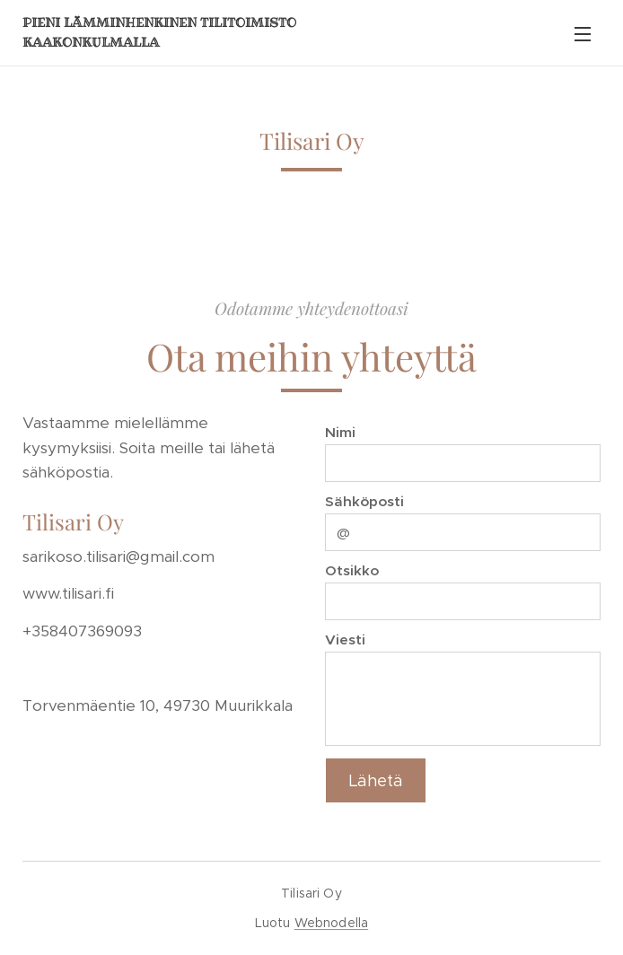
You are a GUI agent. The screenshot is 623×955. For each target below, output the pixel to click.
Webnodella (331, 923)
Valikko (583, 34)
